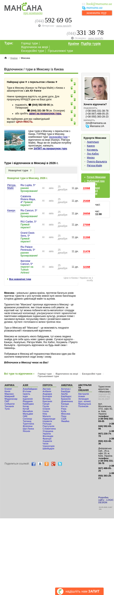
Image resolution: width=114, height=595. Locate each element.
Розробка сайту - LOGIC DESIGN (106, 500)
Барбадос (66, 396)
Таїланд (27, 421)
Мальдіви (28, 413)
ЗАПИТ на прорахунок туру (50, 148)
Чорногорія (49, 446)
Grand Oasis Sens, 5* (27, 234)
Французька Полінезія (84, 405)
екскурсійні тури (58, 136)
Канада (65, 404)
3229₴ (86, 267)
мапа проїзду (63, 25)
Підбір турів (91, 43)
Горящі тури (29, 43)
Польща (47, 423)
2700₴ (86, 224)
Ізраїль (26, 394)
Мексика (65, 413)
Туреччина (28, 423)
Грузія (46, 406)
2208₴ (86, 188)
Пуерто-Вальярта (97, 161)
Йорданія (28, 401)
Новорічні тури (20, 170)
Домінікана (67, 401)
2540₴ (86, 201)
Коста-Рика (64, 407)
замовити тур (96, 13)
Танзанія (9, 406)
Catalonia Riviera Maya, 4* (28, 199)
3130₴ (86, 237)
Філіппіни (28, 426)
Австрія (47, 389)
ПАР (7, 401)
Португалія (48, 426)
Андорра (47, 394)
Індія (25, 396)
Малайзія (28, 411)
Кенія (7, 391)
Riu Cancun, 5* (29, 210)
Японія (26, 431)
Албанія (47, 391)
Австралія (83, 394)
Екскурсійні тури (32, 50)
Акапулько (93, 141)
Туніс (7, 409)
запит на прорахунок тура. (45, 113)
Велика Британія (47, 400)
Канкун (11, 210)
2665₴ (86, 213)
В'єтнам (27, 391)
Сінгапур (27, 418)
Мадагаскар (11, 399)
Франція (47, 438)
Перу (64, 416)
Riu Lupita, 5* (28, 185)
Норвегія (47, 421)
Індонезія (28, 399)
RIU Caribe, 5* (28, 221)
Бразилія (66, 399)
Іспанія (46, 409)
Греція (46, 404)
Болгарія (47, 396)
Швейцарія (48, 448)
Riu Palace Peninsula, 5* (28, 248)
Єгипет (8, 389)
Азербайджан (30, 389)
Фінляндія (48, 436)
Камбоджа (28, 404)
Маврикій (10, 396)
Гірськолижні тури (60, 50)
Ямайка (65, 421)
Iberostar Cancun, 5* (27, 262)
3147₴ (86, 251)
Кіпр (45, 413)
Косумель (92, 149)
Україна (47, 433)
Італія (46, 411)
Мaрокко (9, 394)
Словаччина (49, 428)
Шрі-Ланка (28, 428)
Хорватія (47, 441)
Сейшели (10, 404)
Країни (73, 43)
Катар (26, 406)
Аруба (64, 394)
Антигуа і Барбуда (66, 390)
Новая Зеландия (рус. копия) (84, 399)
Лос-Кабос (93, 153)
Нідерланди (49, 418)
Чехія (46, 443)
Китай (26, 409)
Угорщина (48, 431)
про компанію (32, 13)
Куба (63, 411)
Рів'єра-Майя (11, 187)
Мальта (47, 416)
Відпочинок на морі (34, 47)
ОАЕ (25, 416)
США (64, 418)
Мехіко (91, 157)
